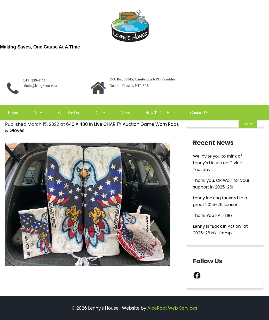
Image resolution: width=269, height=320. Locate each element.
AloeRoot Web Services (172, 308)
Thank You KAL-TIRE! (213, 215)
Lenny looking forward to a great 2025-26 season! (220, 201)
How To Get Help (160, 112)
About (38, 112)
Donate (100, 112)
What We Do (68, 112)
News (125, 112)
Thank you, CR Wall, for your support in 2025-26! (221, 183)
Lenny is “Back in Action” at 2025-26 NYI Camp (220, 229)
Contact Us (199, 112)
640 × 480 (77, 124)
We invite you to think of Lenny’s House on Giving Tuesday (217, 163)
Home (13, 112)
